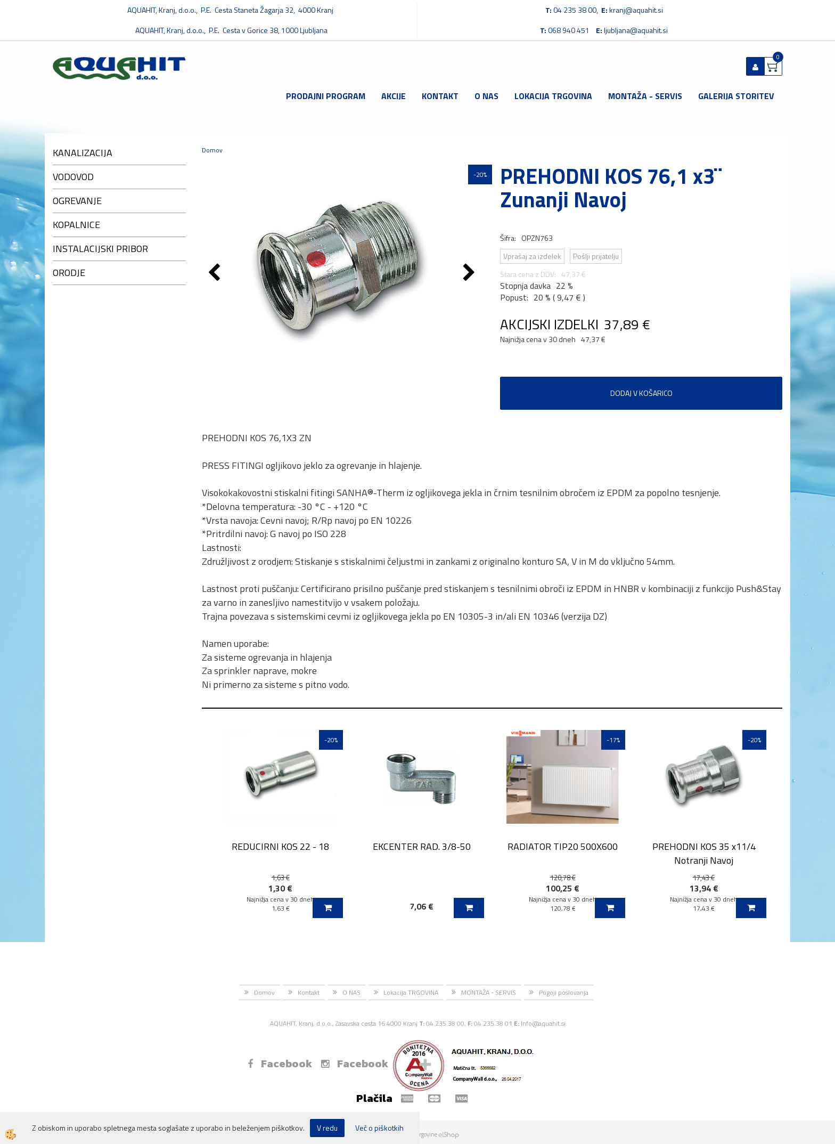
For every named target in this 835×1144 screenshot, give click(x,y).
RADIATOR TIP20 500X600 (562, 846)
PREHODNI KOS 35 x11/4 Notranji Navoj (704, 853)
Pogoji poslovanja (563, 992)
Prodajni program (325, 96)
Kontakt (440, 96)
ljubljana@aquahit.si (636, 30)
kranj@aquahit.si (636, 9)
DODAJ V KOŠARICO (641, 393)
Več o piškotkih (379, 1128)
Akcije (393, 96)
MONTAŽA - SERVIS (645, 96)
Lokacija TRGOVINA (553, 96)
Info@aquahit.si (543, 1023)
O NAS (486, 96)
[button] (470, 273)
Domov (212, 150)
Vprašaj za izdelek (532, 256)
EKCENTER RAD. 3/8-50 (422, 846)
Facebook (280, 1064)
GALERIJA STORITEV (736, 96)
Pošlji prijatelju (596, 256)
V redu (327, 1127)
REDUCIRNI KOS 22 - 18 (280, 846)
